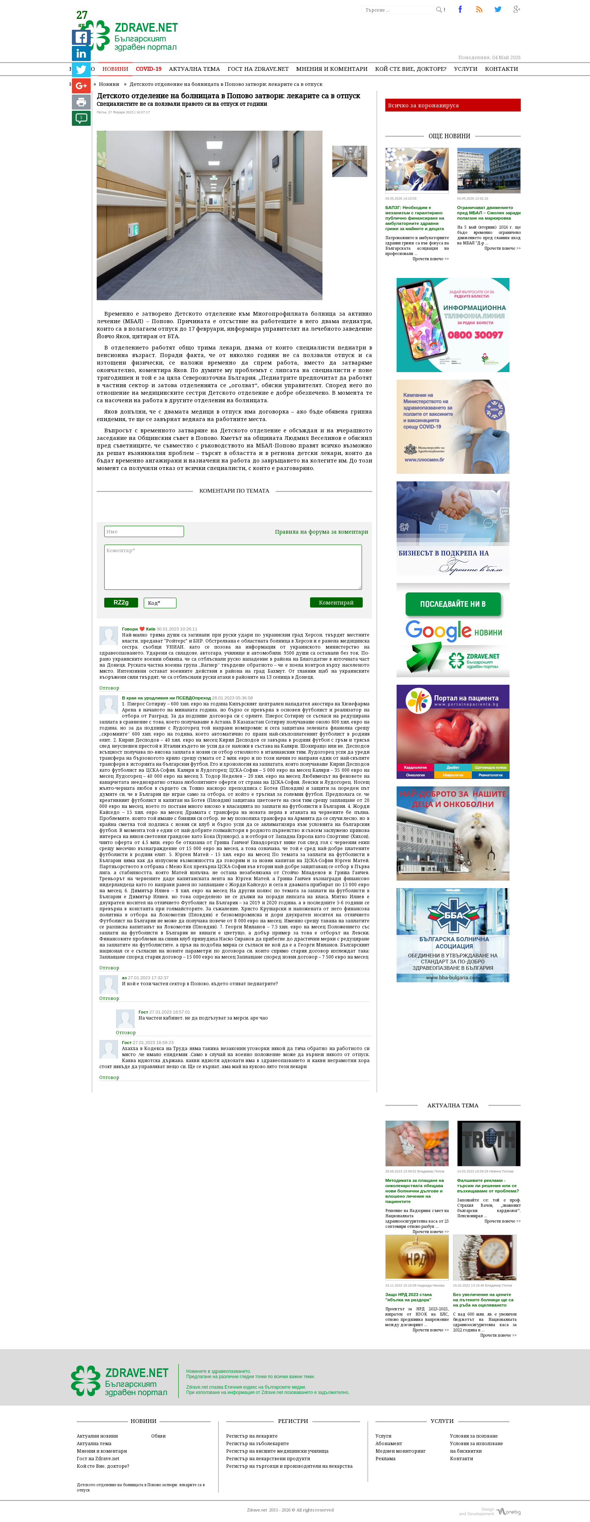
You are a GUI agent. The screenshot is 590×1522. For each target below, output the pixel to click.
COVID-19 (148, 68)
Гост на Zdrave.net (98, 1458)
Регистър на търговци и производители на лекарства (289, 1466)
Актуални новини (97, 1436)
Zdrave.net (257, 1510)
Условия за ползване (474, 1436)
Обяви (158, 1436)
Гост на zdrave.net (258, 68)
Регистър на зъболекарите (257, 1443)
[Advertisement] (383, 34)
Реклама (385, 1458)
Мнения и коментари (332, 68)
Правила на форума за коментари (321, 531)
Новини (115, 68)
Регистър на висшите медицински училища (277, 1451)
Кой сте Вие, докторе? (411, 68)
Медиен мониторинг (401, 1451)
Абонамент (389, 1443)
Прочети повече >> (431, 258)
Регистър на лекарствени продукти (268, 1458)
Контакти (501, 68)
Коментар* (233, 567)
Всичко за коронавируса (423, 105)
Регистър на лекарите (252, 1436)
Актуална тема (194, 68)
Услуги (465, 68)
